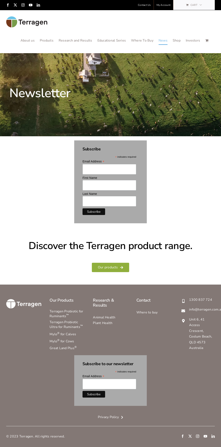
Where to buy (147, 312)
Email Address (93, 162)
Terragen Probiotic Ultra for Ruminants (66, 324)
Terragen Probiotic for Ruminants (66, 313)
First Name (90, 178)
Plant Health (102, 323)
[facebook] (182, 436)
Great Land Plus (63, 348)
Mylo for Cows (62, 341)
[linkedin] (213, 436)
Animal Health (104, 317)
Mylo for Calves (63, 334)
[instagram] (197, 436)
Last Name (90, 194)
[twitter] (190, 436)
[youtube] (205, 436)
